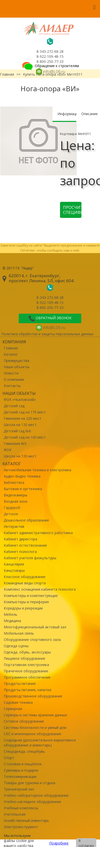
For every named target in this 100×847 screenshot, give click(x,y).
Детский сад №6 (17, 431)
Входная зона (15, 501)
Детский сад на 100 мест (25, 437)
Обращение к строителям (50, 65)
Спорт (9, 757)
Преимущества (16, 360)
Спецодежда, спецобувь (24, 751)
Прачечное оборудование (26, 671)
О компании (14, 379)
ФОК (8, 449)
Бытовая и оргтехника (23, 488)
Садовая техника (18, 702)
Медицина (12, 620)
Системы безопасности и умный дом (35, 727)
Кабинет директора (20, 539)
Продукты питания (20, 683)
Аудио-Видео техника (22, 476)
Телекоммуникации (20, 776)
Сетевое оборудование (24, 721)
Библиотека (14, 482)
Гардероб (12, 507)
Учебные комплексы (21, 808)
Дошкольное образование (26, 520)
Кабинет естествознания (25, 545)
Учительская (15, 814)
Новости (11, 373)
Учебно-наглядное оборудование (32, 801)
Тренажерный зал (19, 789)
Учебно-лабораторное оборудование (36, 795)
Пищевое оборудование (24, 658)
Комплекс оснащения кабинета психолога (40, 589)
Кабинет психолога (20, 551)
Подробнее (58, 843)
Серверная (13, 708)
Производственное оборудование (33, 696)
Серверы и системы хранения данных (35, 715)
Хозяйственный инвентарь (26, 820)
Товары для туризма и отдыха (29, 782)
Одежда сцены (16, 645)
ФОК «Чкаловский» (20, 399)
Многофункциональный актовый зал (35, 627)
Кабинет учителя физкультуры (30, 557)
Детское (11, 513)
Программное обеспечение (27, 677)
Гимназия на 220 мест (22, 418)
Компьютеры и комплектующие (31, 595)
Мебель (10, 614)
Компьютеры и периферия (26, 601)
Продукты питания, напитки (27, 689)
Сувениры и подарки (21, 770)
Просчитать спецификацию (72, 210)
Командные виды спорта (25, 583)
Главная (11, 348)
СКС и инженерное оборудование (32, 733)
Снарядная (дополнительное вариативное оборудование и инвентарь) (40, 742)
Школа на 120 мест (20, 424)
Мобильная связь (19, 633)
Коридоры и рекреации (23, 608)
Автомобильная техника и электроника (37, 469)
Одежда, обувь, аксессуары (27, 652)
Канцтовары (14, 570)
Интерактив (14, 526)
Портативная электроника (26, 664)
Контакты (12, 385)
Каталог (11, 354)
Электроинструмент (21, 826)
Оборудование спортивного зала (32, 639)
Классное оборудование (25, 576)
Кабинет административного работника (38, 532)
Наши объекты (16, 366)
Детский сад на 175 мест (25, 412)
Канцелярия (14, 564)
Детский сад (14, 405)
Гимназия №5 (15, 443)
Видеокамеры (15, 495)
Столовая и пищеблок (23, 764)
